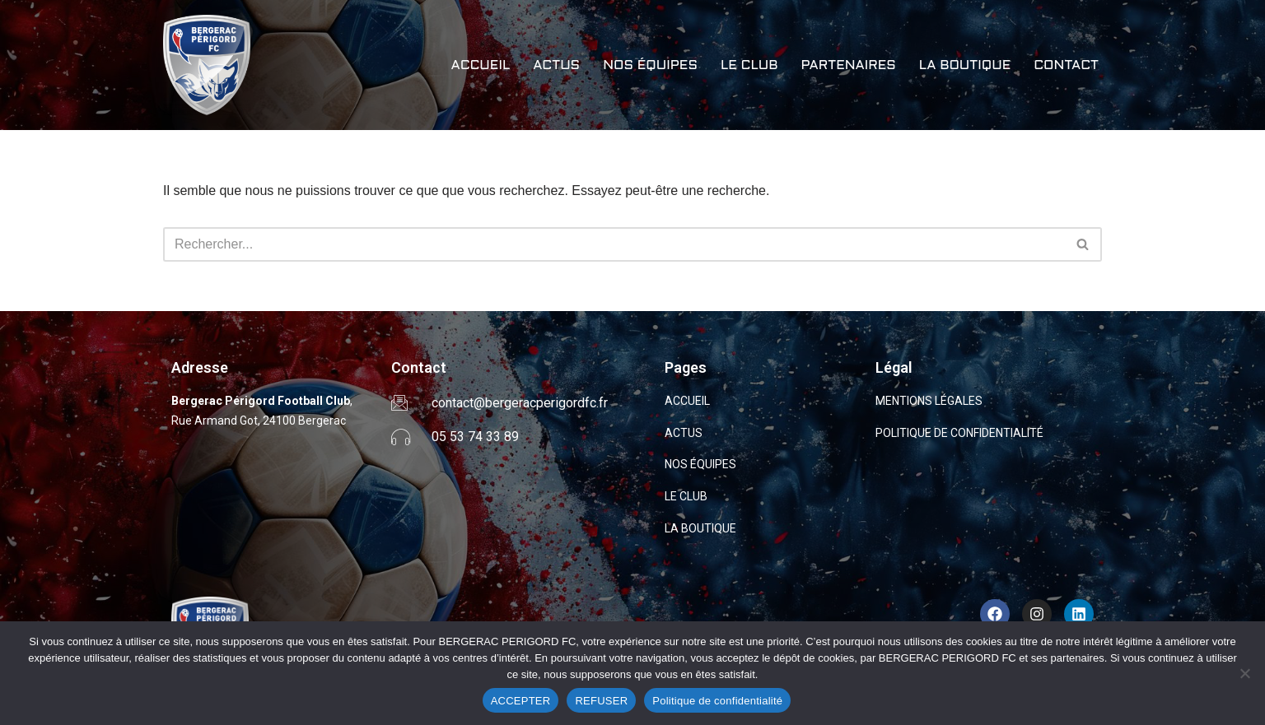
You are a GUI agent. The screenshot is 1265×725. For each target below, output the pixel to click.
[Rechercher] (614, 244)
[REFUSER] (1244, 673)
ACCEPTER (521, 701)
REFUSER (601, 701)
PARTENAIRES (848, 65)
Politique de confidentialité (717, 701)
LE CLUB (749, 65)
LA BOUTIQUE (965, 65)
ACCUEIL (480, 65)
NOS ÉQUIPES (650, 65)
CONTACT (1066, 65)
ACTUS (556, 65)
